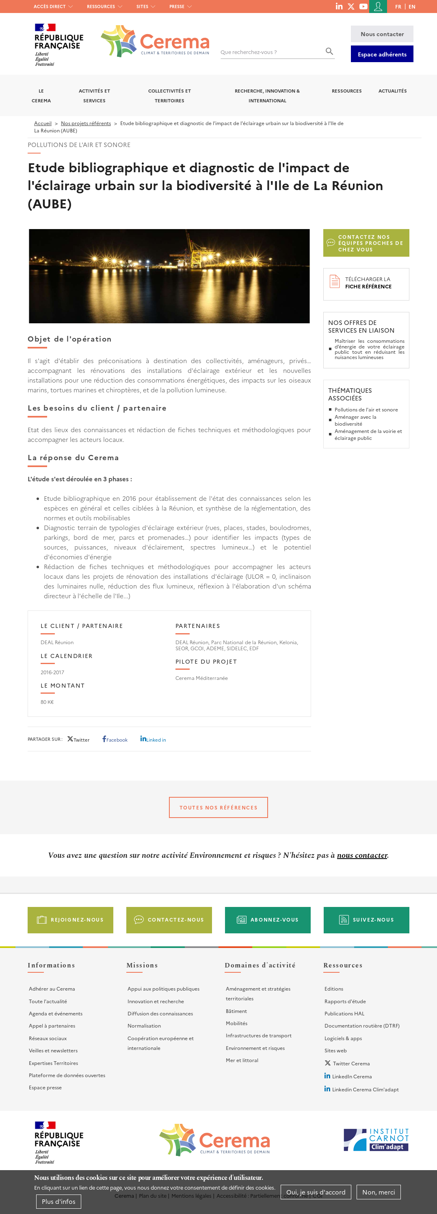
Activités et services (94, 95)
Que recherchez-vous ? (249, 52)
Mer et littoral (242, 1059)
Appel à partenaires (52, 1025)
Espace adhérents (382, 54)
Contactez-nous (176, 919)
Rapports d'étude (345, 1001)
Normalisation (144, 1025)
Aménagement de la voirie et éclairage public (368, 434)
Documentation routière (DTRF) (362, 1025)
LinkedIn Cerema (352, 1076)
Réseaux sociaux (48, 1037)
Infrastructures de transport (259, 1035)
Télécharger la (368, 282)
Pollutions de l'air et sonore (366, 409)
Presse (176, 6)
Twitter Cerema (351, 1063)
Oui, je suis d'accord (316, 1192)
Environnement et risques (255, 1047)
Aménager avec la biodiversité (355, 420)
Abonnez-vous (275, 919)
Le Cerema (41, 95)
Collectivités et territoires (169, 95)
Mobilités (236, 1022)
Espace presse (45, 1087)
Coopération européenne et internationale (161, 1042)
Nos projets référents (86, 122)
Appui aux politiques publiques (163, 988)
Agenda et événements (55, 1013)
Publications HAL (344, 1013)
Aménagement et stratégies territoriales (258, 993)
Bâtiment (236, 1010)
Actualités (393, 90)
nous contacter (362, 855)
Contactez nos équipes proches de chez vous (371, 243)
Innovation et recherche (156, 1001)
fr (398, 6)
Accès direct (50, 6)
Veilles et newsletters (53, 1050)
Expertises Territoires (53, 1062)
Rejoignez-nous (77, 919)
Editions (334, 988)
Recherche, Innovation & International (267, 95)
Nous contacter (382, 34)
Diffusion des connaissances (160, 1013)
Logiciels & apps (343, 1037)
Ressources (101, 6)
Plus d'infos (59, 1201)
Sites (142, 6)
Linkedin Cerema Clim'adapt (365, 1089)
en (412, 6)
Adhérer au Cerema (52, 988)
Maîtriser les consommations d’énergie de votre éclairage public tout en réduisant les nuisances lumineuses (370, 348)
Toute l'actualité (48, 1001)
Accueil (43, 122)
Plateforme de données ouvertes (67, 1074)
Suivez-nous (373, 919)
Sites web (336, 1050)
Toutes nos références (219, 807)
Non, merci (378, 1192)
